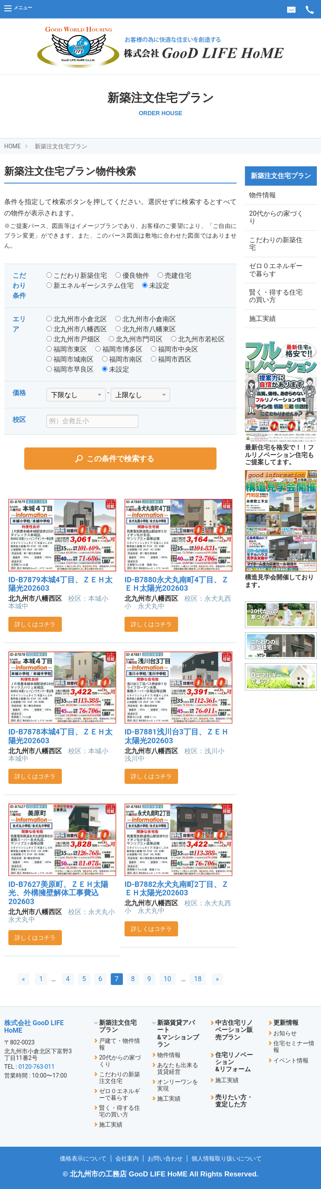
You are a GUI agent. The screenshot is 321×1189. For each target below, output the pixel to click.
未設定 (155, 285)
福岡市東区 (66, 349)
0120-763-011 (36, 1066)
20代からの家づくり (276, 220)
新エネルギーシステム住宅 (90, 285)
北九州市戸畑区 (73, 339)
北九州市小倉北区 (76, 319)
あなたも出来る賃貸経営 (177, 1068)
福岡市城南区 (70, 359)
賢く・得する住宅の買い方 (276, 305)
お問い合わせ (165, 1158)
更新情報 (285, 1022)
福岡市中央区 (174, 349)
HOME (12, 146)
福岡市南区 (122, 359)
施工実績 (262, 330)
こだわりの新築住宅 (276, 248)
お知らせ (285, 1033)
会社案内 (127, 1158)
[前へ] (23, 979)
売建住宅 (174, 275)
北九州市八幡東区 (145, 329)
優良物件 (132, 275)
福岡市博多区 (119, 349)
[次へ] (217, 979)
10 (167, 979)
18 (197, 979)
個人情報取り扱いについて (226, 1158)
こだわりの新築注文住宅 (119, 1077)
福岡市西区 (171, 359)
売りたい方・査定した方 (234, 1100)
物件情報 (262, 196)
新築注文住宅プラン (61, 146)
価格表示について (83, 1158)
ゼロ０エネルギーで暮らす (276, 277)
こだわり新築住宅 (76, 275)
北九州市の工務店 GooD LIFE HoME (128, 1174)
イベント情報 (290, 1060)
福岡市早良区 (70, 369)
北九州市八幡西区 (76, 329)
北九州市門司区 (136, 339)
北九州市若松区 (198, 339)
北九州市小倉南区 (145, 319)
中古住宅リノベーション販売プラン (234, 1030)
